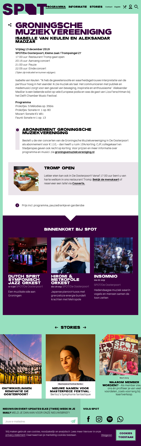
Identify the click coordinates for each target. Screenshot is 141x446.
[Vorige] (56, 327)
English (117, 7)
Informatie (78, 7)
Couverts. (78, 183)
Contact (108, 7)
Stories (96, 7)
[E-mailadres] (40, 421)
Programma (56, 7)
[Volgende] (85, 327)
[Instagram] (99, 419)
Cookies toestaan (125, 435)
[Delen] (10, 25)
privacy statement (15, 435)
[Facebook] (88, 419)
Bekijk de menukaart (106, 179)
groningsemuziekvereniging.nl (74, 152)
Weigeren (106, 435)
